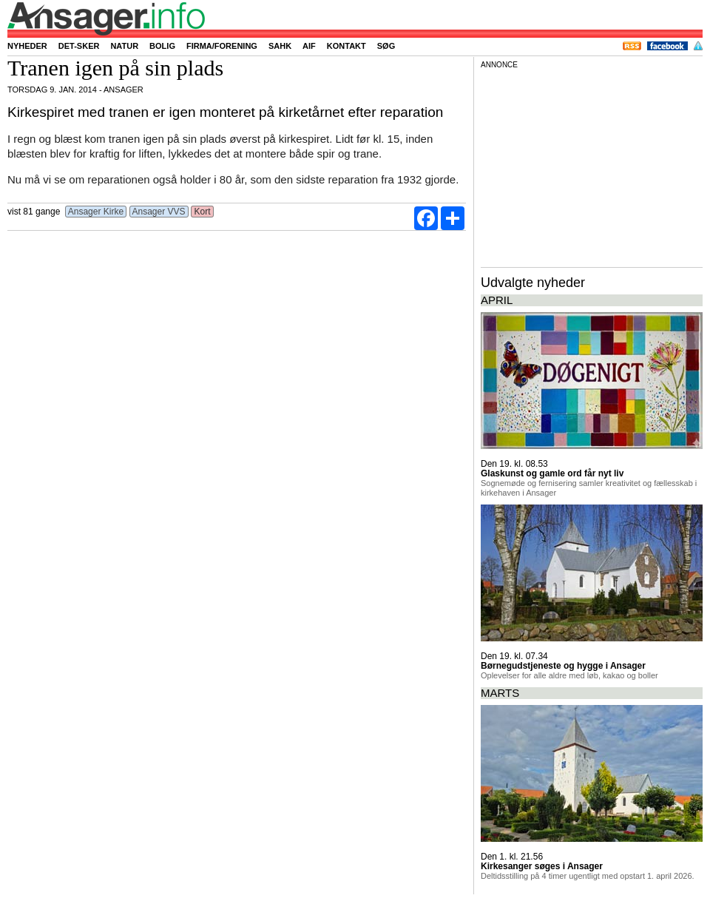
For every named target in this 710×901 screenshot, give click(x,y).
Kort (202, 211)
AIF (309, 45)
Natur (124, 45)
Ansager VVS (159, 211)
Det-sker (79, 45)
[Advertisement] (592, 165)
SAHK (279, 45)
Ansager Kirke (96, 211)
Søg (386, 45)
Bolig (162, 45)
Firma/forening (221, 45)
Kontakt (346, 45)
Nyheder (27, 45)
